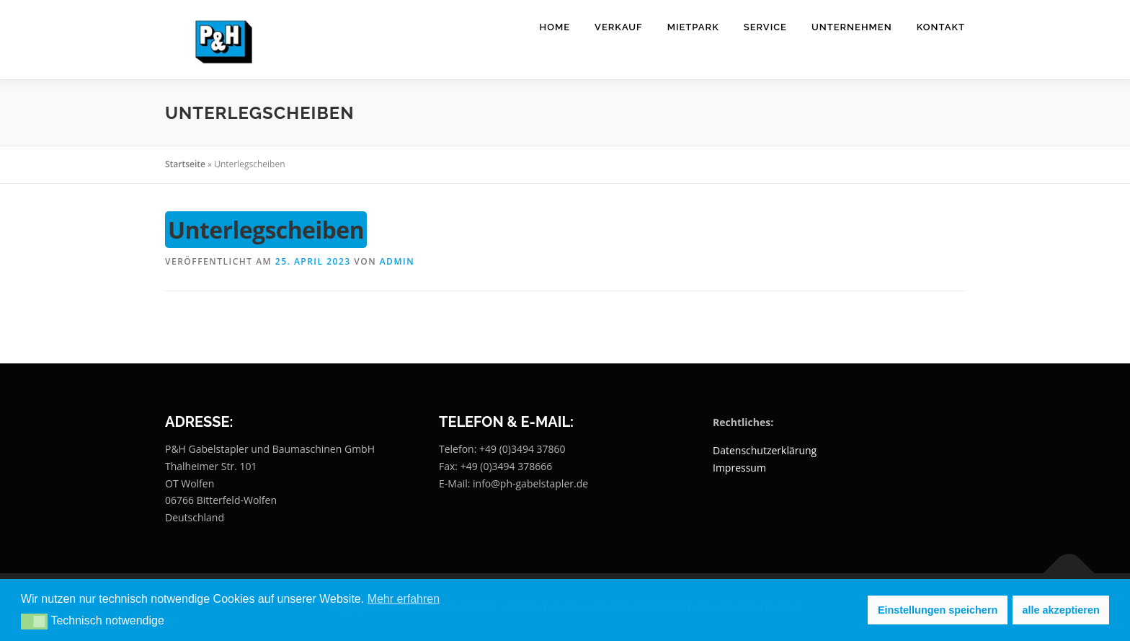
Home (555, 27)
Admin (397, 261)
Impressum (739, 467)
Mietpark (693, 27)
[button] (34, 621)
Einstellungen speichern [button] (937, 610)
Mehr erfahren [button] (404, 599)
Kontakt (941, 27)
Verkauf (619, 27)
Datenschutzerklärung (765, 450)
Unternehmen (851, 27)
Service (765, 27)
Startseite (185, 164)
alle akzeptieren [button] (1061, 610)
